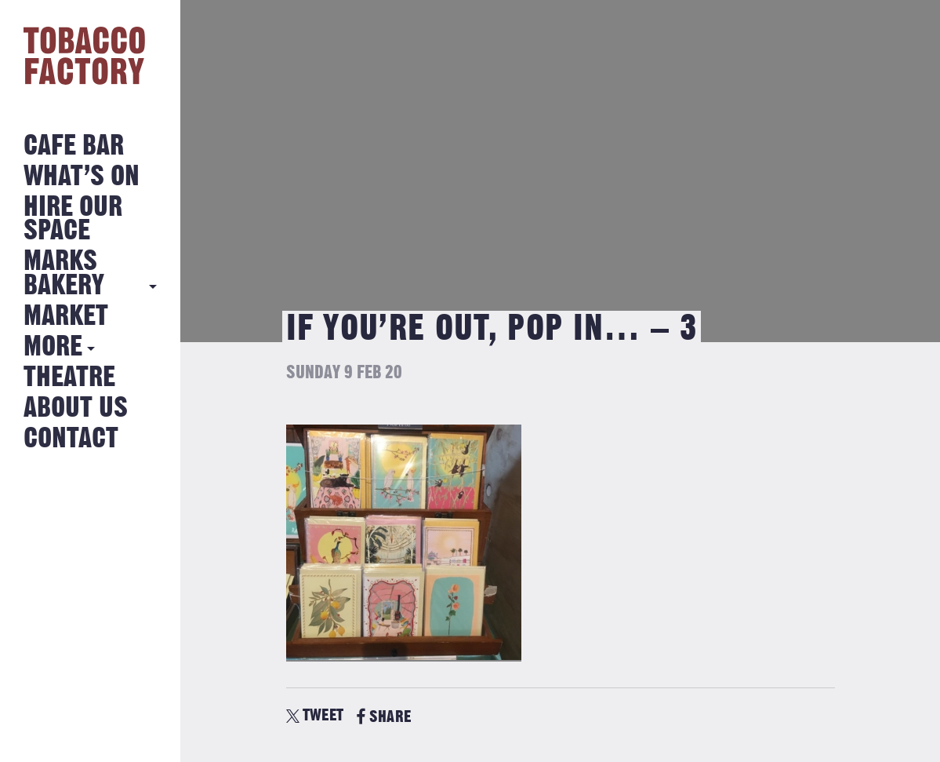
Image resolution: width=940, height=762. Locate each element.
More (53, 347)
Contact (71, 439)
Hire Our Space (73, 219)
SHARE (384, 717)
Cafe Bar (74, 146)
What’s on (82, 177)
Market (66, 316)
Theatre (69, 378)
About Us (76, 408)
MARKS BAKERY (64, 273)
